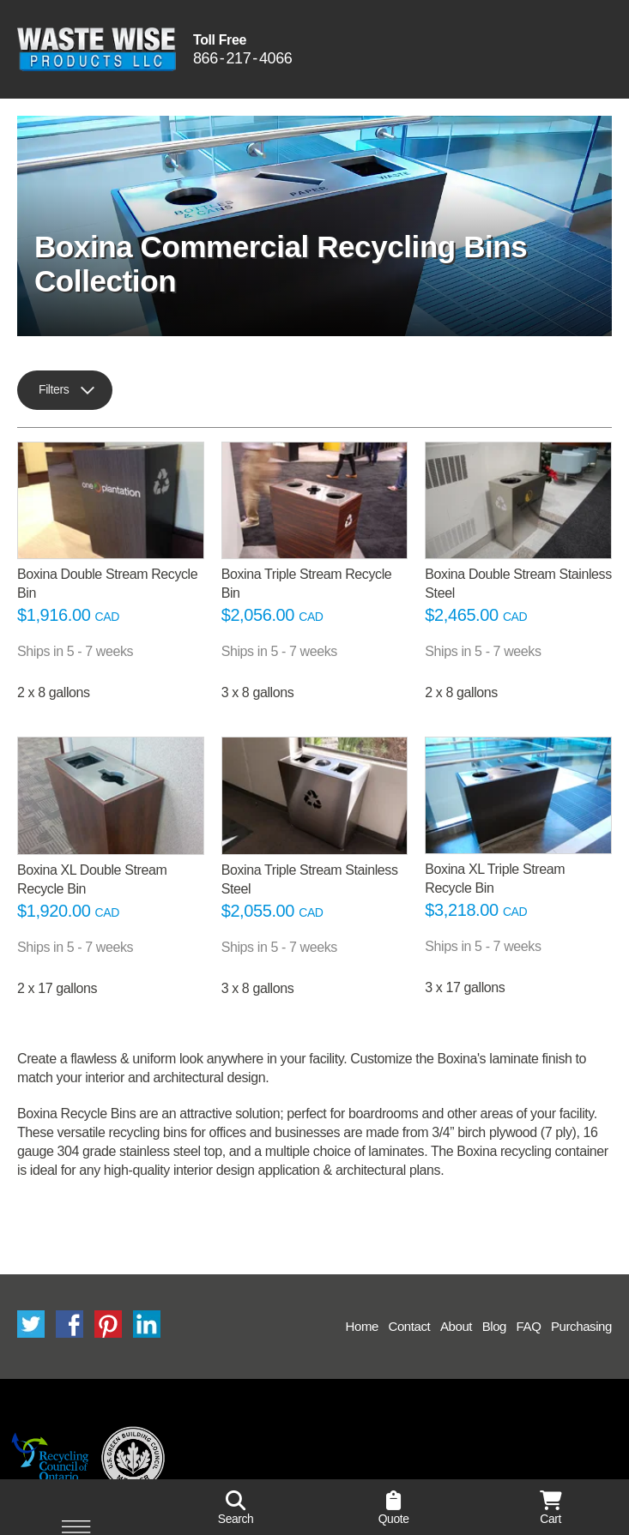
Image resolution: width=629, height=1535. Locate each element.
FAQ (529, 1326)
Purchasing (581, 1326)
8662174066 (242, 59)
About (456, 1326)
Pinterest (108, 1324)
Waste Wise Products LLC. (96, 49)
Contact (409, 1326)
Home (362, 1326)
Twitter (31, 1324)
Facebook (69, 1324)
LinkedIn (146, 1324)
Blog (494, 1326)
